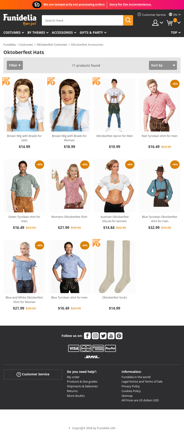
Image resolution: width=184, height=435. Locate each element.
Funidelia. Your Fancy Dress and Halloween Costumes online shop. (19, 20)
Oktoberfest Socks (114, 297)
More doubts (76, 396)
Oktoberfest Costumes (52, 44)
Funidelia (9, 44)
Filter (13, 65)
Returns (72, 391)
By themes (36, 32)
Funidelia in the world (136, 377)
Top (174, 32)
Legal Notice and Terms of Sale (142, 381)
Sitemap (127, 396)
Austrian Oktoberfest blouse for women (114, 219)
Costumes (12, 32)
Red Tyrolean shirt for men (159, 136)
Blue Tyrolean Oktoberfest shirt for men (159, 219)
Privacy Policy (131, 386)
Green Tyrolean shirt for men (24, 219)
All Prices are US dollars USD (140, 400)
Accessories (62, 32)
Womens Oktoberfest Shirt (69, 217)
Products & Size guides (82, 381)
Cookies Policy (131, 391)
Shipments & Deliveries (82, 386)
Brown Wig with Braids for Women (69, 138)
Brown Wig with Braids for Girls (24, 138)
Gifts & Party (91, 32)
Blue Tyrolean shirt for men (69, 297)
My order (73, 377)
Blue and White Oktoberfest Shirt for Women (24, 299)
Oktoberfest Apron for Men (114, 136)
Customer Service (33, 374)
